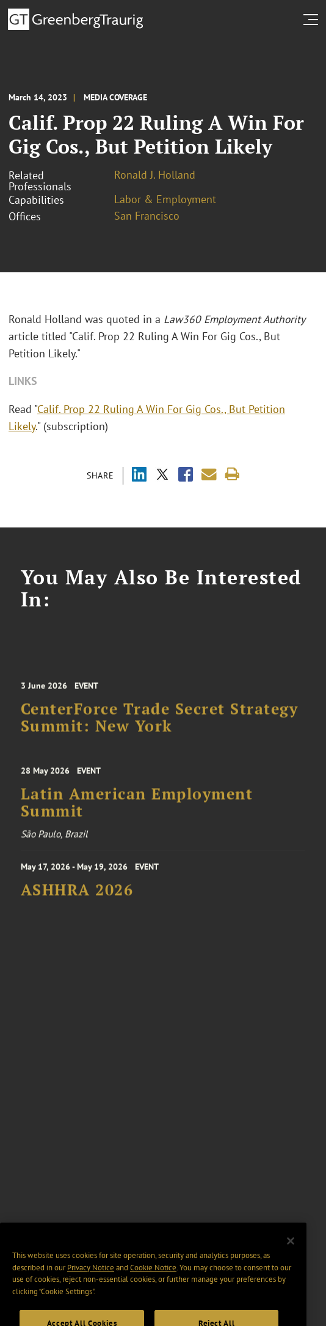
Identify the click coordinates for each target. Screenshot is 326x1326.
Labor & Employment (165, 199)
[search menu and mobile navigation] (313, 19)
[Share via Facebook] (185, 476)
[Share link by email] (209, 474)
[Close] (290, 1252)
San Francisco (146, 216)
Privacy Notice (90, 1278)
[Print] (232, 474)
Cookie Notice (153, 1278)
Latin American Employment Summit (137, 806)
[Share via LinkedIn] (139, 476)
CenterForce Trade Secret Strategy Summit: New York (160, 723)
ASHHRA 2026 (77, 894)
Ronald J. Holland (154, 175)
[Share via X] (162, 476)
